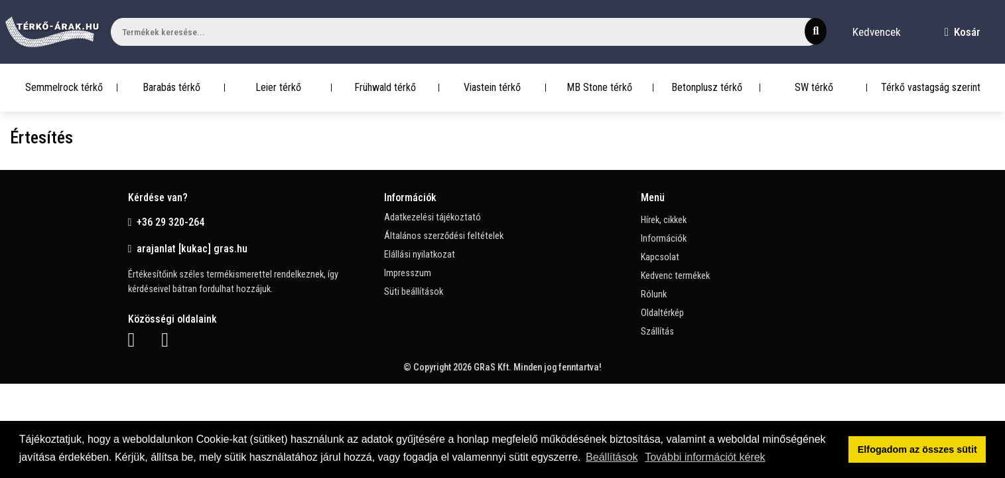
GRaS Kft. (492, 367)
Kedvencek (876, 32)
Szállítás (657, 331)
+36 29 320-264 (166, 222)
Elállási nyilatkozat (419, 254)
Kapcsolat (660, 257)
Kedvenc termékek (675, 275)
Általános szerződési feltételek (443, 236)
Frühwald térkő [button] (385, 87)
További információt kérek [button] (705, 457)
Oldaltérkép (662, 313)
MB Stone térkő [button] (599, 87)
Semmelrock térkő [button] (64, 87)
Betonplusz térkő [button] (706, 87)
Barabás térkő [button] (171, 87)
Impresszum (407, 273)
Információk (664, 238)
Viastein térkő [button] (492, 87)
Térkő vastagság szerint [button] (930, 87)
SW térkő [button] (814, 87)
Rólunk (654, 294)
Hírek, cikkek (664, 220)
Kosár (962, 32)
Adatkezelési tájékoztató (432, 217)
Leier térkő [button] (278, 87)
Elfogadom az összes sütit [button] (917, 449)
